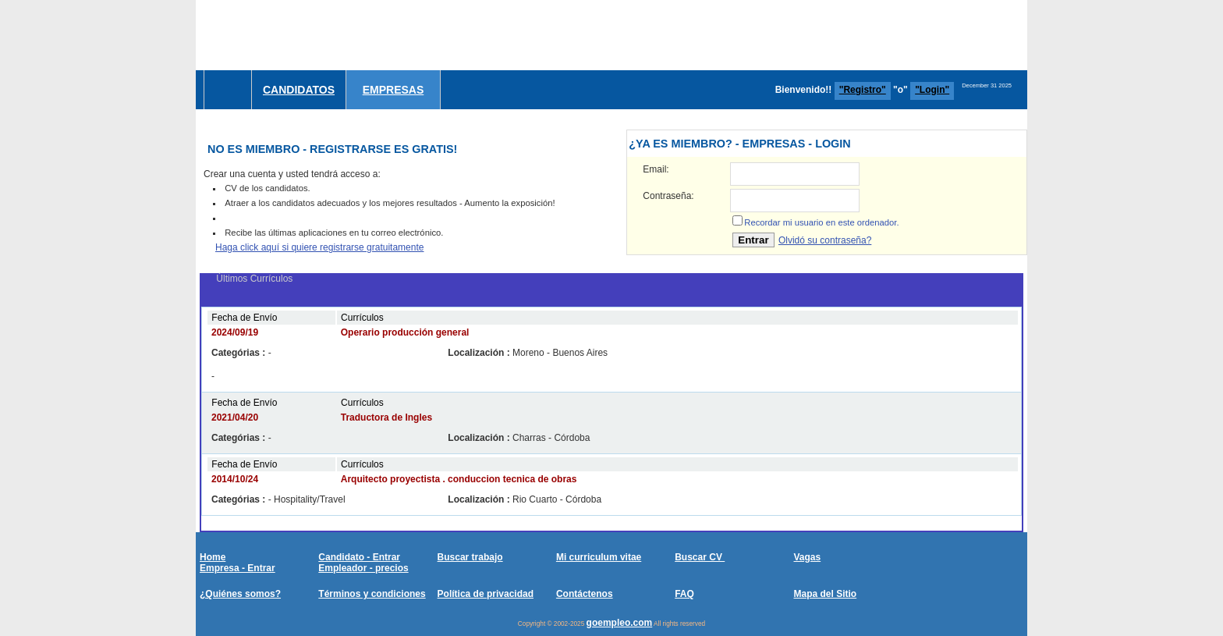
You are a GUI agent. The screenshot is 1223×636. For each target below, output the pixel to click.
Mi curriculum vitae (598, 557)
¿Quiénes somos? (240, 593)
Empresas (393, 89)
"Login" (932, 89)
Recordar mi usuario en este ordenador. (821, 222)
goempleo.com (620, 622)
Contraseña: (668, 195)
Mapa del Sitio (824, 593)
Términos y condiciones (371, 593)
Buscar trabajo (470, 557)
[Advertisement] (743, 35)
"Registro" (862, 89)
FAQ (684, 593)
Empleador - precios (363, 568)
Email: (655, 169)
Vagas (807, 557)
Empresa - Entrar (237, 568)
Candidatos (299, 89)
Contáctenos (584, 593)
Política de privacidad (486, 593)
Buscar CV (700, 557)
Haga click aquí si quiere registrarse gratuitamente (319, 247)
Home (212, 557)
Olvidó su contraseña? (824, 240)
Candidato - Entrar (359, 557)
